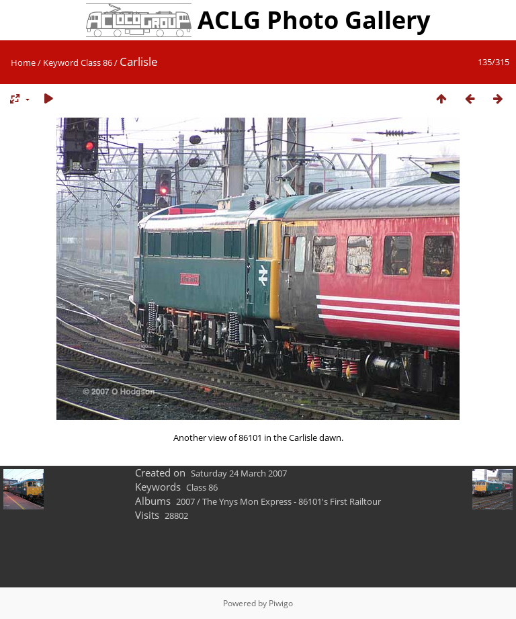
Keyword (61, 62)
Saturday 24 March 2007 (239, 473)
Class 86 (96, 62)
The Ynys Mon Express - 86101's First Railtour (291, 501)
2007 (185, 501)
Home (23, 62)
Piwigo (281, 603)
